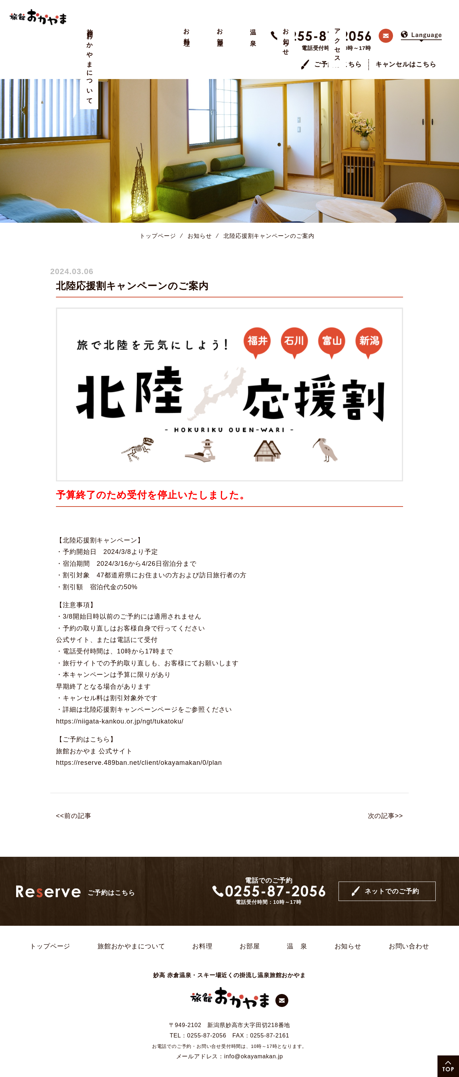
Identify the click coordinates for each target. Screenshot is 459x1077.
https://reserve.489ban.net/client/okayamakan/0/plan (139, 742)
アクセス (210, 42)
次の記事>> (385, 796)
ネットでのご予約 (392, 871)
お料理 (113, 31)
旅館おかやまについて (89, 63)
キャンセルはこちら (405, 44)
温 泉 (161, 30)
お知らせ (186, 39)
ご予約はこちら (337, 44)
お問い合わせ (409, 926)
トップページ (157, 216)
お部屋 (137, 31)
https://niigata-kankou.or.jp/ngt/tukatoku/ (120, 701)
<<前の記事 (73, 796)
